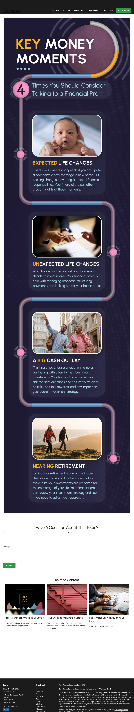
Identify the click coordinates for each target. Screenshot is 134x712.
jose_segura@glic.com (10, 700)
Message (6, 540)
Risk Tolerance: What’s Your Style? (24, 611)
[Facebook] (4, 703)
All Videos (39, 703)
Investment (40, 685)
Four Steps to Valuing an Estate (65, 611)
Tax (37, 693)
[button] (56, 4)
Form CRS (81, 679)
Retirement (40, 683)
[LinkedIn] (7, 703)
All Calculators (41, 705)
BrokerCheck (106, 683)
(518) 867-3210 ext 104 (15, 683)
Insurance (39, 690)
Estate (38, 688)
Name (5, 526)
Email (70, 526)
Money (38, 695)
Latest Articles (41, 700)
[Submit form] (9, 559)
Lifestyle (39, 698)
